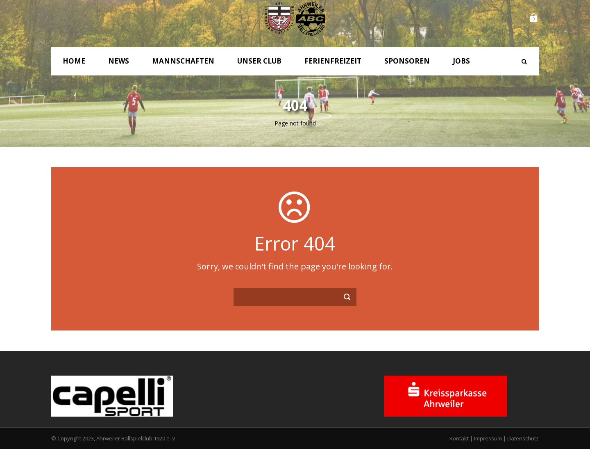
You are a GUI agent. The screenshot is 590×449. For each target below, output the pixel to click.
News (118, 61)
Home (74, 61)
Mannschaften (183, 61)
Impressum (488, 438)
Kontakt (459, 438)
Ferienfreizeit (332, 61)
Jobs (461, 61)
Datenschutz (523, 438)
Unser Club (259, 61)
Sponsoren (407, 61)
